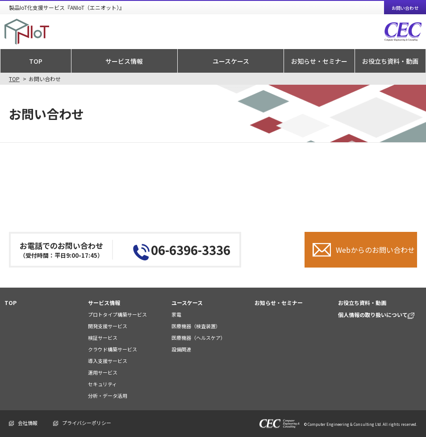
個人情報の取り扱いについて (376, 314)
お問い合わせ (405, 7)
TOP (35, 61)
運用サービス (102, 372)
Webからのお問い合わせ (375, 249)
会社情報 (28, 422)
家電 (176, 314)
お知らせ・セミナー (319, 61)
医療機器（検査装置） (196, 326)
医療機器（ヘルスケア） (198, 337)
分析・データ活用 (107, 395)
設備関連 (181, 349)
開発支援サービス (107, 326)
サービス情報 (124, 61)
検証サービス (102, 337)
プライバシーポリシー (86, 422)
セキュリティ (102, 384)
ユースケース (231, 61)
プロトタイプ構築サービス (117, 314)
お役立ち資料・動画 (390, 61)
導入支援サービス (107, 360)
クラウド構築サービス (112, 349)
